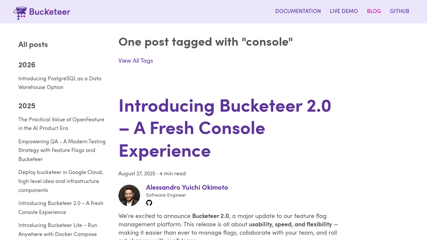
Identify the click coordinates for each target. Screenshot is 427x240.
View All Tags (135, 61)
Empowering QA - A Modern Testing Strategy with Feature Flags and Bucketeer (62, 150)
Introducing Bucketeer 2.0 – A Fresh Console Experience (60, 208)
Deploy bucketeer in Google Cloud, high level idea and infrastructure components (60, 181)
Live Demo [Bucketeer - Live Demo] (344, 11)
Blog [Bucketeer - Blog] (374, 11)
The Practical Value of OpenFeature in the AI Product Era (61, 124)
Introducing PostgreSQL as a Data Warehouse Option (59, 83)
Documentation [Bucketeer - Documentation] (298, 11)
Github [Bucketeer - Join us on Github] (399, 11)
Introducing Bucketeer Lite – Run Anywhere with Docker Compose (57, 230)
